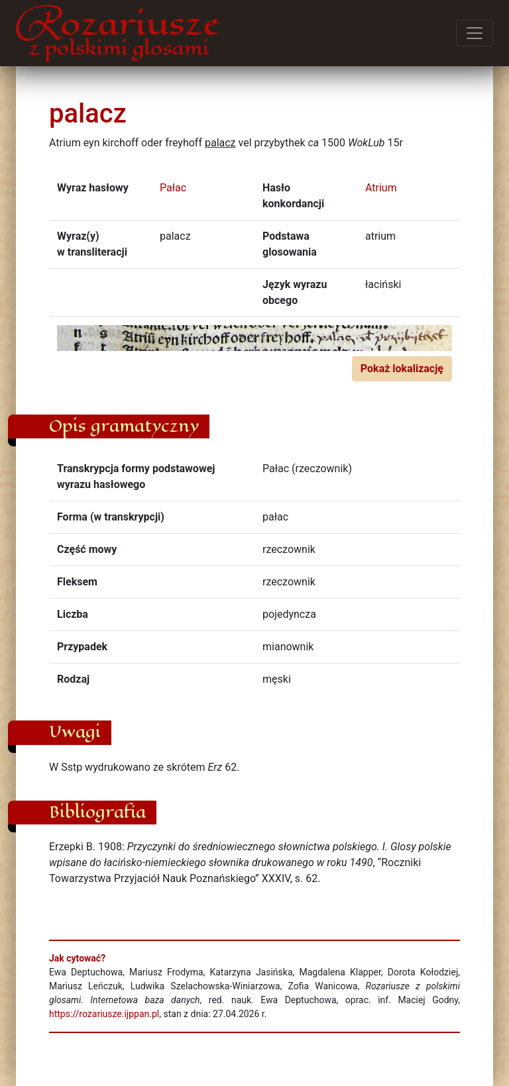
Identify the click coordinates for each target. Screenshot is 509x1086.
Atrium (381, 187)
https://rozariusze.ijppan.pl (104, 1014)
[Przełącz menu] (474, 33)
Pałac (173, 187)
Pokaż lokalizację (402, 368)
